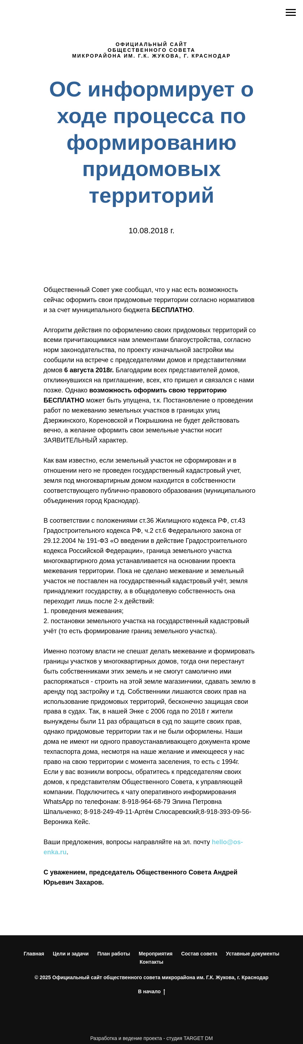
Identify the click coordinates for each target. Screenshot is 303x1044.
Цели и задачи (71, 954)
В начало (151, 992)
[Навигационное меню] (291, 12)
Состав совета (199, 954)
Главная (34, 954)
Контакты (151, 962)
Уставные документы (252, 954)
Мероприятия (155, 954)
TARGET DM (198, 1038)
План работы (113, 954)
